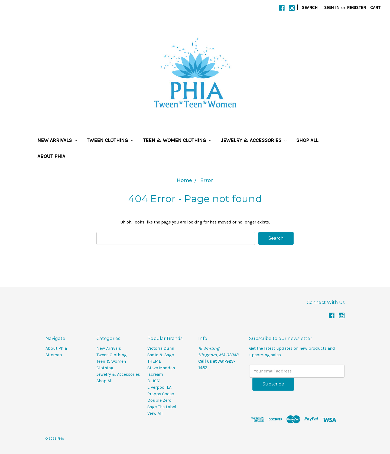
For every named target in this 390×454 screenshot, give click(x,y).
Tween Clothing (110, 140)
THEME (154, 361)
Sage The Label (161, 406)
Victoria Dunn (160, 348)
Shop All (307, 140)
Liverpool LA (159, 387)
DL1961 (154, 380)
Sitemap (54, 354)
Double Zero (159, 400)
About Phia (51, 156)
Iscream (155, 374)
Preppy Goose (160, 393)
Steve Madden (161, 367)
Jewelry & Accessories (254, 140)
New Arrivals (57, 140)
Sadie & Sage (160, 354)
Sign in (332, 7)
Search (310, 7)
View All (155, 413)
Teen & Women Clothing (177, 140)
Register (356, 7)
